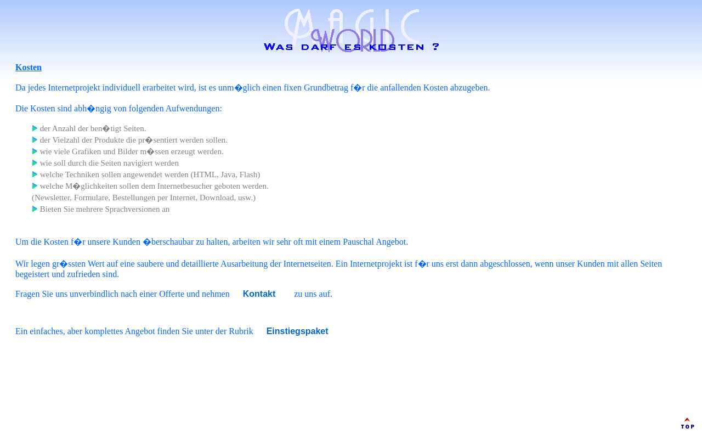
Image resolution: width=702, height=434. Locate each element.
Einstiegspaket (298, 331)
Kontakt (259, 293)
